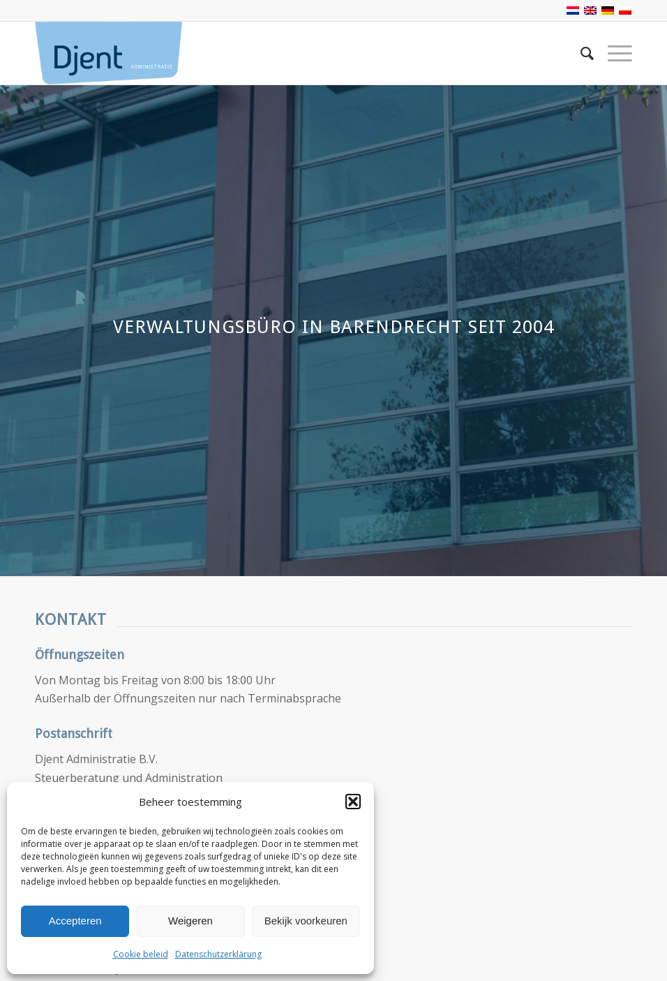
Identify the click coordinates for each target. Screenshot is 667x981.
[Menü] (613, 53)
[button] (353, 802)
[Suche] (580, 53)
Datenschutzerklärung (218, 954)
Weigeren (190, 921)
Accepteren (75, 921)
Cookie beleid (140, 954)
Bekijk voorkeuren (305, 921)
